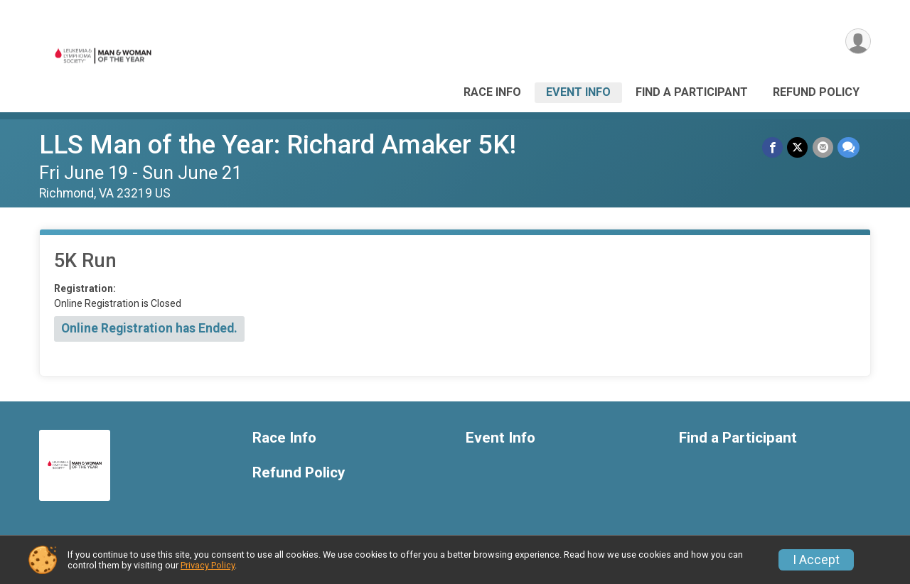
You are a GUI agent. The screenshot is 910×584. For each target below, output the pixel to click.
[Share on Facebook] (773, 147)
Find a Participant (692, 92)
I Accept (816, 560)
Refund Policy (816, 92)
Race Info (492, 92)
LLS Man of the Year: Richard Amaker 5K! (277, 144)
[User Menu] (858, 41)
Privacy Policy (208, 565)
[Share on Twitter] (798, 147)
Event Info (578, 92)
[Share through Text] (848, 147)
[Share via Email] (823, 147)
